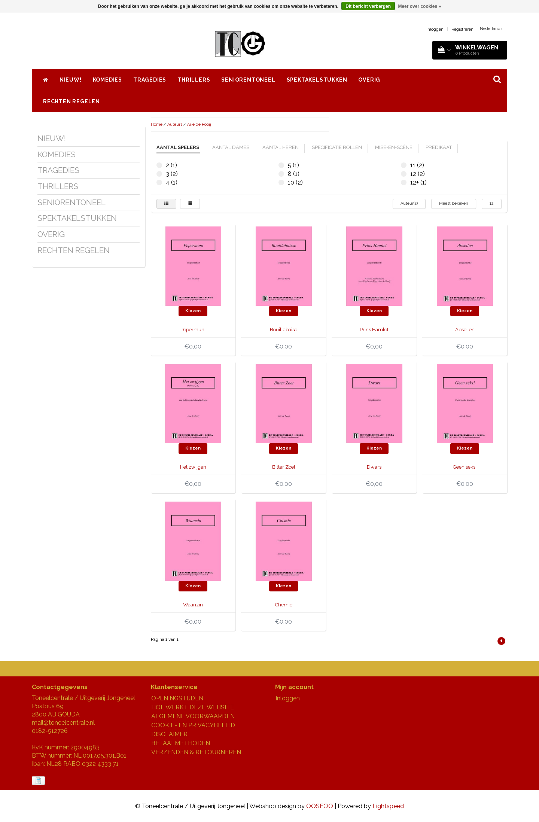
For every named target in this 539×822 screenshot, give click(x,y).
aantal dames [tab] (230, 147)
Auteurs (174, 124)
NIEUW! (71, 80)
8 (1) (281, 174)
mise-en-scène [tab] (393, 147)
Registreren (462, 29)
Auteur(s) (409, 203)
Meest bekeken (453, 203)
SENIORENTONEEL (248, 80)
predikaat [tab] (439, 147)
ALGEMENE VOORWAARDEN (193, 716)
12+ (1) (403, 182)
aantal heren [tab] (280, 147)
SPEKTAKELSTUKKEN (317, 80)
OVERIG (369, 80)
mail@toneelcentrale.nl (63, 722)
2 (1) (159, 165)
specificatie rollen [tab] (337, 147)
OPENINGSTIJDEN (177, 698)
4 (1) (159, 182)
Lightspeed (388, 806)
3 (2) (159, 174)
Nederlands (491, 28)
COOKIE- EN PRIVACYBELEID (193, 725)
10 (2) (281, 182)
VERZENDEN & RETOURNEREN (196, 752)
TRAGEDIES (149, 80)
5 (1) (281, 165)
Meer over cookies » (419, 6)
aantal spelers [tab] (177, 147)
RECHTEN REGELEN (71, 101)
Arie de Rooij (199, 124)
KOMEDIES (107, 80)
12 (492, 203)
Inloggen (435, 29)
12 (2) (403, 174)
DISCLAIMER (169, 734)
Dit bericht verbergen (368, 6)
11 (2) (403, 165)
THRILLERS (193, 80)
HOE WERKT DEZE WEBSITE (192, 707)
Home (156, 124)
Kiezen (193, 310)
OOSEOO (319, 806)
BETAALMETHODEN (180, 743)
